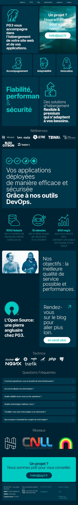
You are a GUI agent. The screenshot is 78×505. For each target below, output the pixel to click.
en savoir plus (57, 340)
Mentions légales (63, 488)
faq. (38, 2)
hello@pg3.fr (57, 35)
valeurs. (22, 2)
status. (69, 2)
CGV (59, 493)
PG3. (31, 2)
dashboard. (48, 2)
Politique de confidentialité (62, 498)
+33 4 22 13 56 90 (45, 488)
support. (60, 2)
